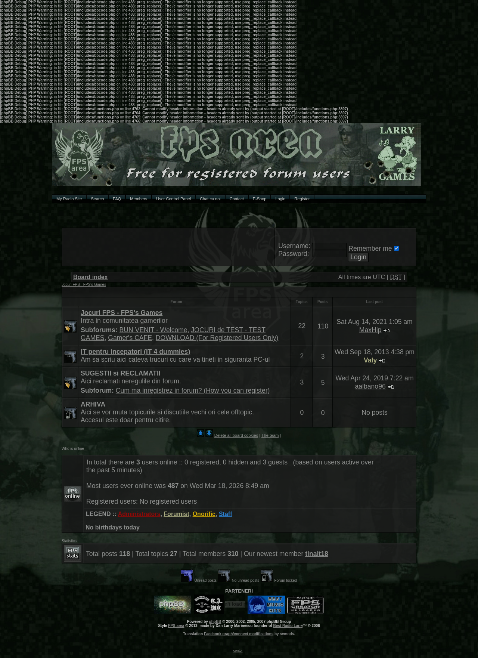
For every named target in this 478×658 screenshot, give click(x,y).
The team (270, 435)
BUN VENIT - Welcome (153, 330)
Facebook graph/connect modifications (238, 634)
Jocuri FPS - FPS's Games (84, 284)
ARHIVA (93, 404)
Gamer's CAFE (130, 338)
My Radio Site (69, 199)
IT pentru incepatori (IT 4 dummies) (135, 351)
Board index (90, 277)
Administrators (139, 514)
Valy (370, 360)
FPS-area (176, 626)
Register (302, 199)
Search (97, 199)
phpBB (215, 622)
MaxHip (370, 330)
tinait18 (316, 553)
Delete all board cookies (236, 435)
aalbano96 (370, 386)
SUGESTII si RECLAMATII (121, 373)
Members (138, 199)
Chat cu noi (210, 199)
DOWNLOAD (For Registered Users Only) (217, 338)
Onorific (204, 514)
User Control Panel (173, 199)
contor (238, 650)
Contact (237, 199)
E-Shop (260, 199)
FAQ (117, 199)
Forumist (176, 514)
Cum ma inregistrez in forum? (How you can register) (193, 390)
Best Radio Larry (288, 626)
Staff (225, 514)
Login (280, 199)
